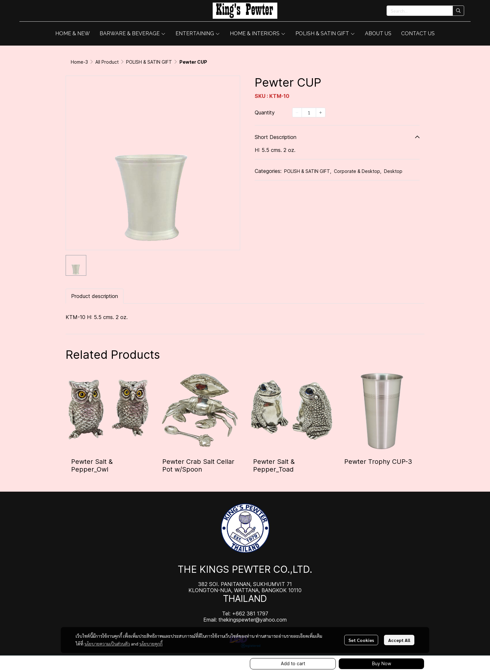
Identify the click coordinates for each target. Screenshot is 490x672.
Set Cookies (361, 640)
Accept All (399, 640)
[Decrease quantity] (297, 112)
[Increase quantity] (320, 112)
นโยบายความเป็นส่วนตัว (107, 643)
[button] (425, 10)
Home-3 (79, 62)
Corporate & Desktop (357, 171)
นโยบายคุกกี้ (151, 643)
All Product (107, 62)
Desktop (393, 171)
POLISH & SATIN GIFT (149, 62)
